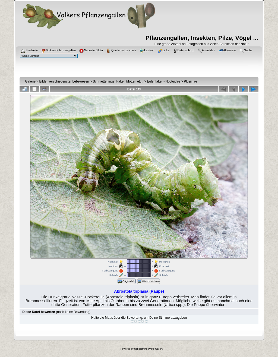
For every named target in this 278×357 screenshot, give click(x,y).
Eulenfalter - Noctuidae (163, 81)
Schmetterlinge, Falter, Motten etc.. (118, 81)
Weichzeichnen (148, 281)
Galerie (30, 81)
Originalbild (126, 281)
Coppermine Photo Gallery (148, 348)
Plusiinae (190, 81)
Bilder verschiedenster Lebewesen (64, 81)
